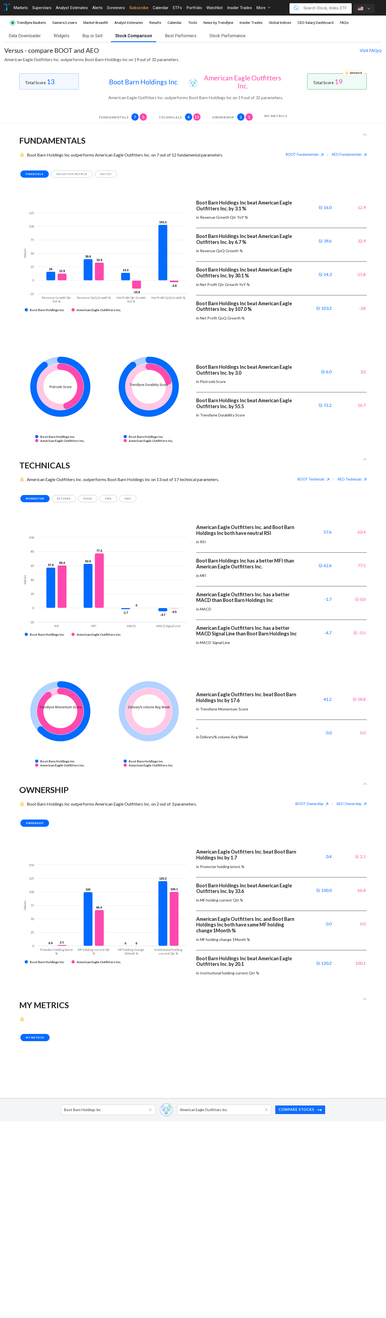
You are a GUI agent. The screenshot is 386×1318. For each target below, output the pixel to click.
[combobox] (64, 1110)
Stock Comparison (133, 35)
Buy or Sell (92, 35)
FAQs (344, 22)
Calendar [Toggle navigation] (160, 7)
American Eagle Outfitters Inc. (242, 82)
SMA (108, 498)
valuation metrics (72, 174)
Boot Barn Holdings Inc (143, 82)
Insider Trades (251, 22)
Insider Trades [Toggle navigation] (239, 7)
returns (64, 498)
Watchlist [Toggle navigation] (214, 7)
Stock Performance (227, 35)
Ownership (232, 117)
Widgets (61, 35)
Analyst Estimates (128, 22)
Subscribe (139, 7)
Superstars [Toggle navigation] (41, 7)
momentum (35, 498)
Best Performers (180, 35)
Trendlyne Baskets (31, 22)
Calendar (175, 22)
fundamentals (123, 117)
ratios (106, 174)
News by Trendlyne (218, 22)
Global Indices (280, 22)
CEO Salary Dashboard (315, 22)
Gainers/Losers (64, 22)
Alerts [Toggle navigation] (97, 7)
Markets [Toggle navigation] (20, 7)
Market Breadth (95, 22)
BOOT (305, 154)
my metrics (275, 116)
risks (88, 498)
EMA (128, 498)
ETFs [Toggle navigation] (177, 7)
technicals (180, 117)
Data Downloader (25, 35)
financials (34, 174)
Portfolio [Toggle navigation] (194, 7)
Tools (192, 22)
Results (155, 22)
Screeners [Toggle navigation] (116, 7)
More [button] (263, 7)
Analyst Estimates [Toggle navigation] (72, 7)
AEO (349, 154)
